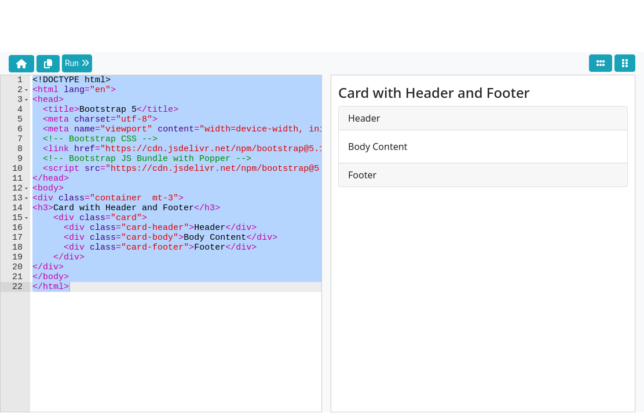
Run (77, 63)
